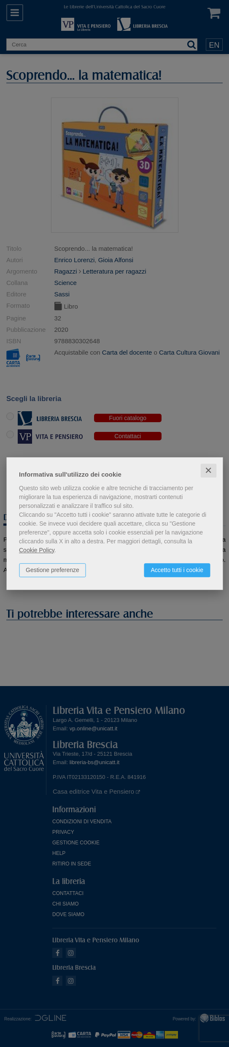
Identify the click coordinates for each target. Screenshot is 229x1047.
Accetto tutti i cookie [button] (177, 570)
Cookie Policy (36, 550)
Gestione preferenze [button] (52, 570)
